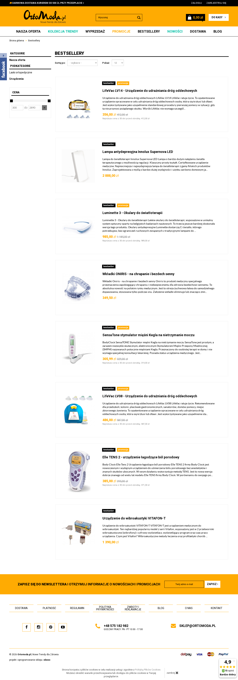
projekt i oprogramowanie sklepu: (29, 660)
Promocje (121, 31)
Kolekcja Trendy (63, 31)
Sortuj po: (60, 62)
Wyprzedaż (95, 31)
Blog (217, 31)
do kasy (219, 17)
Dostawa (198, 31)
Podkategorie (20, 65)
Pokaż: (106, 62)
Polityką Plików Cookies (147, 669)
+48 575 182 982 (116, 626)
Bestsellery (149, 31)
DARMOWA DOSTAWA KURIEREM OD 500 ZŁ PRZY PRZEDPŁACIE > (48, 3)
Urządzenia (16, 78)
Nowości (175, 31)
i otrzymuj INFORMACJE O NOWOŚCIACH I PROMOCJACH (89, 584)
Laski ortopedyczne (20, 72)
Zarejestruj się (216, 3)
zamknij (172, 673)
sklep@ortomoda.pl (197, 626)
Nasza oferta (28, 31)
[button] (44, 107)
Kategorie (17, 53)
